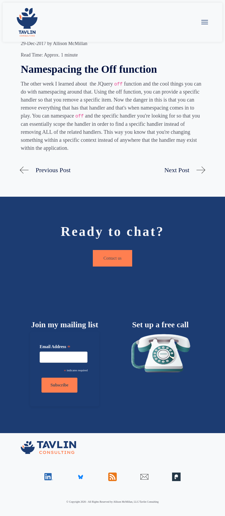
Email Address (55, 347)
